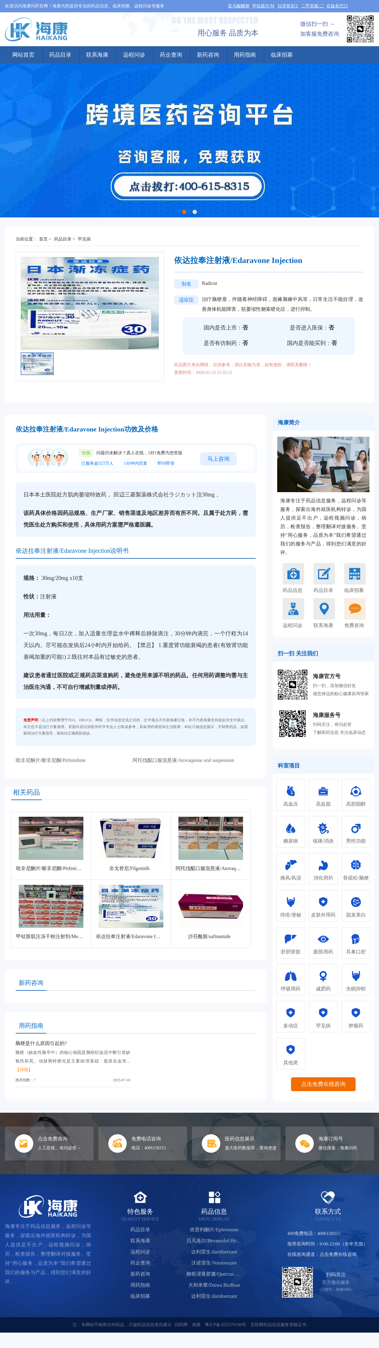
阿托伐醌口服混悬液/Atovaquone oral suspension (183, 760)
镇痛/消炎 (323, 841)
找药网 (181, 1324)
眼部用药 (323, 951)
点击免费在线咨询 (323, 1084)
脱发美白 (356, 914)
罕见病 (84, 239)
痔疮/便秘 (290, 914)
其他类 (290, 1062)
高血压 (290, 804)
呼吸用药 (291, 988)
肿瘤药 (356, 1025)
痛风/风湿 (290, 877)
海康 (196, 1324)
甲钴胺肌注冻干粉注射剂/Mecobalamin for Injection (70, 936)
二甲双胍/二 (312, 6)
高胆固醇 (356, 804)
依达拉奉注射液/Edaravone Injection (134, 936)
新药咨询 (208, 55)
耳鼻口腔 (356, 951)
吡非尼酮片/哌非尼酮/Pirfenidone (51, 760)
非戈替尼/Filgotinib (129, 868)
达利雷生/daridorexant (214, 1251)
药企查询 (171, 55)
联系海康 (97, 55)
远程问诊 (134, 55)
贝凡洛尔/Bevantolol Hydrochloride (214, 1240)
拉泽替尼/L (287, 6)
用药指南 (245, 55)
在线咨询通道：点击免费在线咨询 (322, 1254)
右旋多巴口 (337, 6)
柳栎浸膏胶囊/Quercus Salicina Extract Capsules (214, 1274)
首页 (43, 239)
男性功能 (356, 841)
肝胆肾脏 (291, 951)
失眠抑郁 (356, 988)
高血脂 (323, 804)
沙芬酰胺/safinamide (209, 936)
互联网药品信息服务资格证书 (278, 1324)
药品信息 (292, 590)
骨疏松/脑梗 (356, 877)
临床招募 (282, 55)
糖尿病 (290, 841)
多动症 (290, 1025)
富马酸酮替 (238, 6)
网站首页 (23, 55)
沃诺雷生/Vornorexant (214, 1262)
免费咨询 (354, 625)
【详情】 (24, 1069)
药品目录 (60, 55)
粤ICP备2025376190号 (225, 1324)
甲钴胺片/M (263, 6)
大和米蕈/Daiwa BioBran (214, 1285)
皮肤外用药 (323, 914)
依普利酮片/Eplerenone (214, 1229)
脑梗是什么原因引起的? (41, 1043)
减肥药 (323, 988)
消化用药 (323, 877)
